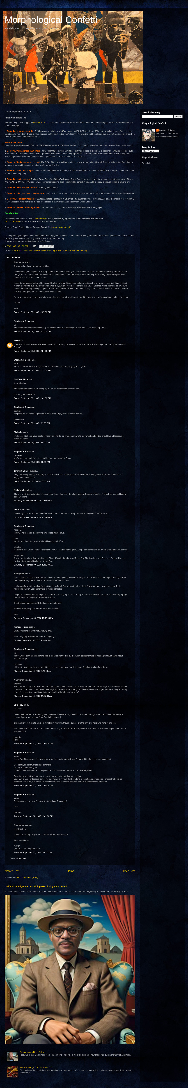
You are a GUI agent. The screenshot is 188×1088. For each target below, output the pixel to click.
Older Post (128, 871)
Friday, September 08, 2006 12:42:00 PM (32, 398)
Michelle (18, 432)
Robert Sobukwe (63, 250)
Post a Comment (18, 858)
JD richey (18, 705)
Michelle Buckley (12, 221)
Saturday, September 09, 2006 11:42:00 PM (33, 618)
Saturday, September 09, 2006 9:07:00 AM (33, 501)
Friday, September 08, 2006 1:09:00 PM (32, 423)
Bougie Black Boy (20, 250)
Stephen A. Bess (22, 321)
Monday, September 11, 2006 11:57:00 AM (33, 696)
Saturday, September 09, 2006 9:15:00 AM (33, 517)
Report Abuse (150, 157)
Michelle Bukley (48, 250)
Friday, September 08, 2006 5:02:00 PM (32, 462)
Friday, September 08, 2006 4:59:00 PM (32, 442)
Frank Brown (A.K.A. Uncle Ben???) (36, 1067)
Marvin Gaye (34, 250)
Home (70, 871)
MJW (16, 340)
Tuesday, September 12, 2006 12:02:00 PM (33, 816)
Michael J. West (40, 122)
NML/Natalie (19, 490)
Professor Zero (21, 627)
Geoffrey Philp (39, 219)
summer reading (79, 250)
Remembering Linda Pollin (32, 1052)
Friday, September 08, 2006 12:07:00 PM (32, 312)
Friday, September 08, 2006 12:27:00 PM (32, 370)
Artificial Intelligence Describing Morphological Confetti (36, 886)
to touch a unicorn (23, 471)
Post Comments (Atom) (27, 877)
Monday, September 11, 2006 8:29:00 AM (32, 671)
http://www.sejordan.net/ (59, 227)
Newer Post (12, 871)
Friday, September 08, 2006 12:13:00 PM (32, 331)
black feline (19, 509)
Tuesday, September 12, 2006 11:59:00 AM (33, 785)
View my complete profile (167, 137)
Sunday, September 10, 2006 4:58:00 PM (32, 640)
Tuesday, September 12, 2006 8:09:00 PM (33, 852)
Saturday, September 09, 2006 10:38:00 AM (33, 565)
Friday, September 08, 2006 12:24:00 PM (32, 351)
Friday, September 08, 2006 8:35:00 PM (32, 481)
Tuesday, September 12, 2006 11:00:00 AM (33, 743)
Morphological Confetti (51, 19)
